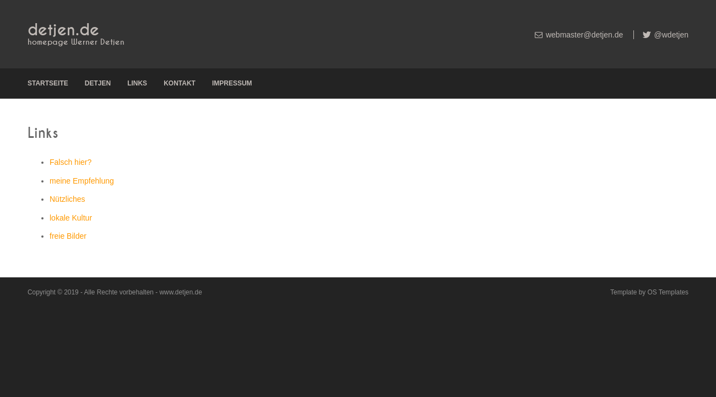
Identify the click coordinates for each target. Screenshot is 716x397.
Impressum (232, 83)
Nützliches (67, 199)
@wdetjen (670, 34)
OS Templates (668, 292)
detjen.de (63, 30)
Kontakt (180, 83)
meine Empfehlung (82, 180)
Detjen (98, 83)
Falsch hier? (70, 162)
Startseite (48, 83)
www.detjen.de (180, 292)
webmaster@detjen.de (584, 34)
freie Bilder (68, 236)
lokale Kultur (71, 217)
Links (137, 83)
